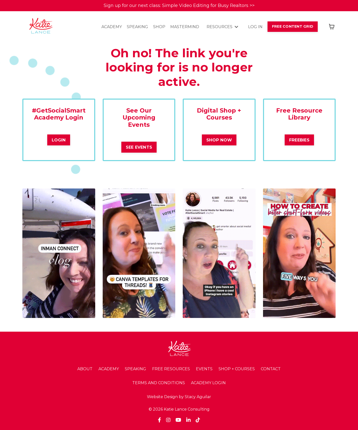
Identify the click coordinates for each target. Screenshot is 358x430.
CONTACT (271, 369)
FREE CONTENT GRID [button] (292, 26)
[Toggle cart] (332, 27)
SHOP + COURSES (237, 369)
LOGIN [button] (59, 139)
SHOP (159, 26)
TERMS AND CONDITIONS (158, 382)
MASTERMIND (184, 26)
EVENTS (204, 369)
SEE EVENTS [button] (139, 147)
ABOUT (84, 369)
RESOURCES (222, 26)
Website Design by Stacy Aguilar (179, 396)
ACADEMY (111, 26)
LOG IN (255, 26)
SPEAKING (137, 26)
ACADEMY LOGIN (208, 382)
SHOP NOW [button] (219, 139)
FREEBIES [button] (299, 139)
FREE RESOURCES (171, 369)
